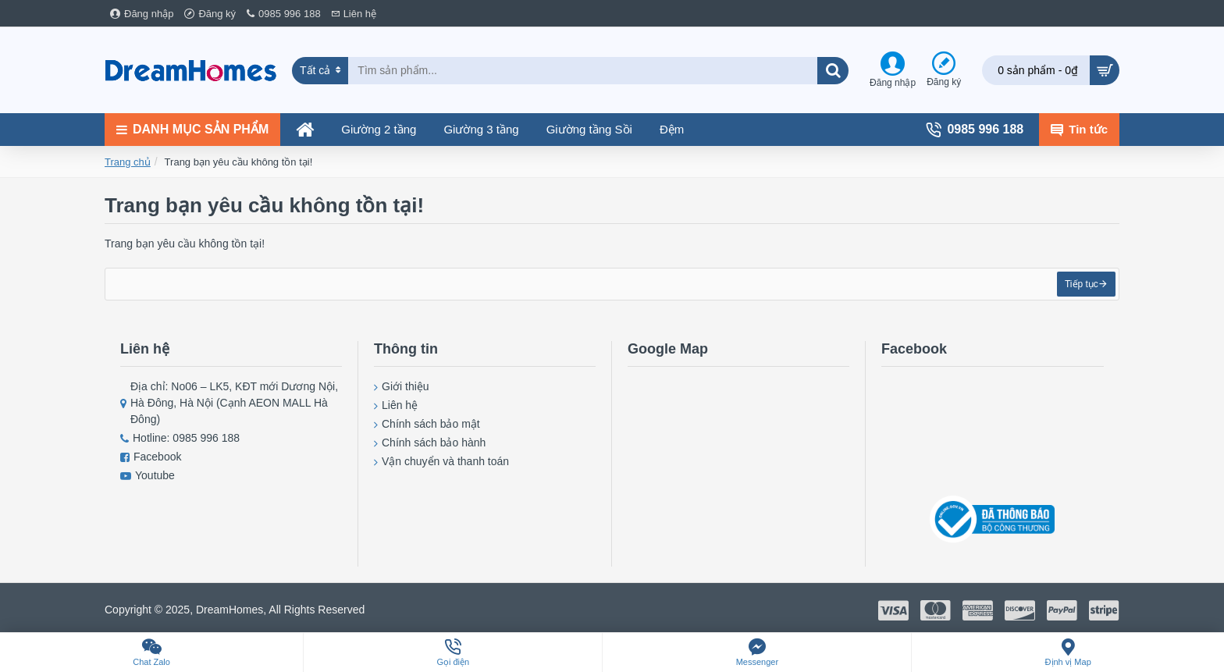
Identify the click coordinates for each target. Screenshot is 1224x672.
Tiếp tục (1077, 288)
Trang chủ (128, 162)
